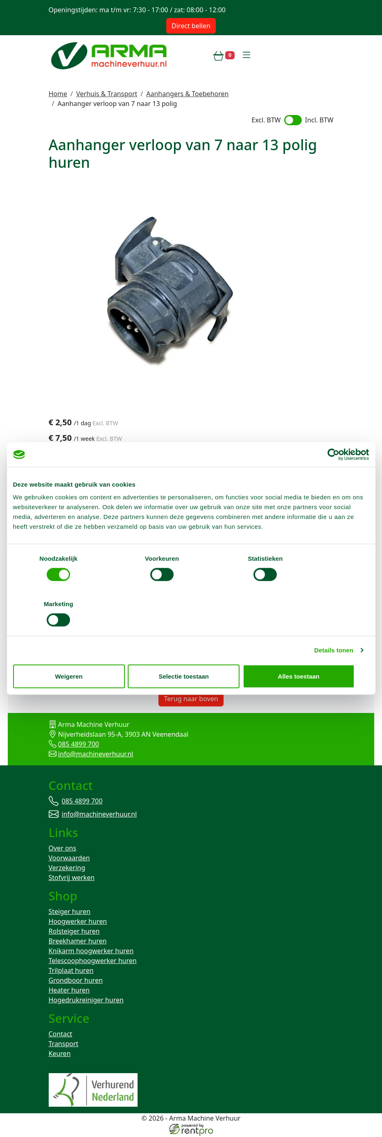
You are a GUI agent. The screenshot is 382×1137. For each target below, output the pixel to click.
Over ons (63, 848)
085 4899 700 (78, 744)
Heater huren (69, 991)
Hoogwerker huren (78, 922)
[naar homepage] (110, 55)
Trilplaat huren (71, 971)
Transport (64, 1044)
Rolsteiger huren (74, 932)
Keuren (60, 1054)
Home (58, 93)
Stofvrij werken (72, 878)
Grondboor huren (76, 981)
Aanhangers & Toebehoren (187, 93)
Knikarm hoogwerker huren (91, 952)
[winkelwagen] (224, 55)
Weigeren (71, 653)
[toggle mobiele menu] (246, 55)
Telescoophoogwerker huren (93, 961)
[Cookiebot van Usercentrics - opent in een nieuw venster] (333, 477)
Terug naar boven (191, 699)
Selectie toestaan (191, 653)
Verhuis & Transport (106, 93)
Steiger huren (69, 912)
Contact (60, 1035)
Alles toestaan (311, 653)
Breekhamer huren (78, 942)
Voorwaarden (69, 858)
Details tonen (333, 627)
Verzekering (67, 868)
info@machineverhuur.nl (95, 754)
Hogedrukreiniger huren (86, 1001)
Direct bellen (191, 25)
